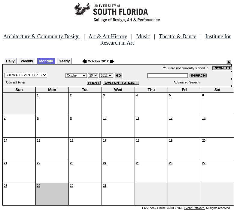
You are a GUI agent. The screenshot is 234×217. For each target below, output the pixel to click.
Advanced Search (187, 82)
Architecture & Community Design (41, 36)
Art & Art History (108, 36)
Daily (10, 61)
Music (143, 36)
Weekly (27, 61)
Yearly (64, 61)
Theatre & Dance (177, 36)
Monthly (46, 61)
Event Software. (194, 208)
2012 (104, 61)
